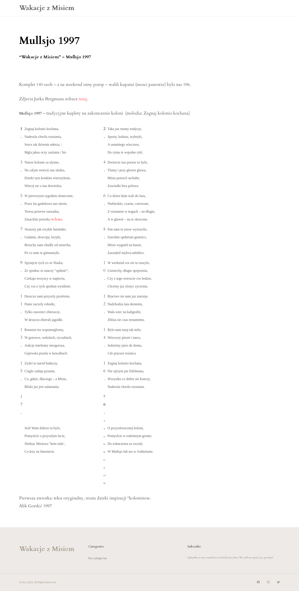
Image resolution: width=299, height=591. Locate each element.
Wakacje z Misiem (46, 7)
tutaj (83, 99)
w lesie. (57, 219)
